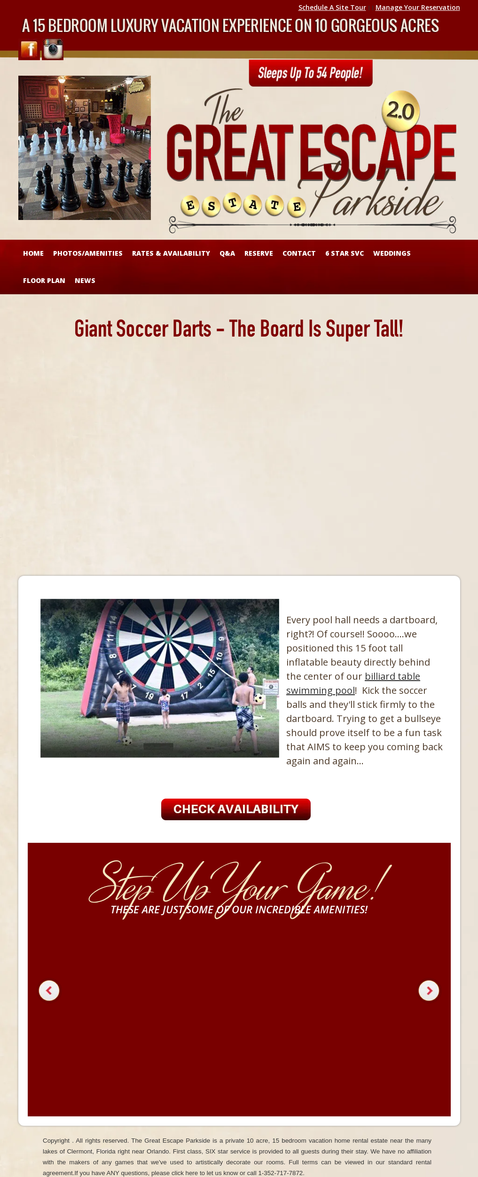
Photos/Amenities (88, 253)
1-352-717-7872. (281, 1173)
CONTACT (299, 253)
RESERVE (258, 253)
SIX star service (227, 1151)
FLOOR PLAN (44, 280)
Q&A (227, 253)
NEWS (85, 280)
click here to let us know (205, 1173)
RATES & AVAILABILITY (171, 253)
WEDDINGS (392, 253)
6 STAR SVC (344, 253)
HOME (33, 253)
